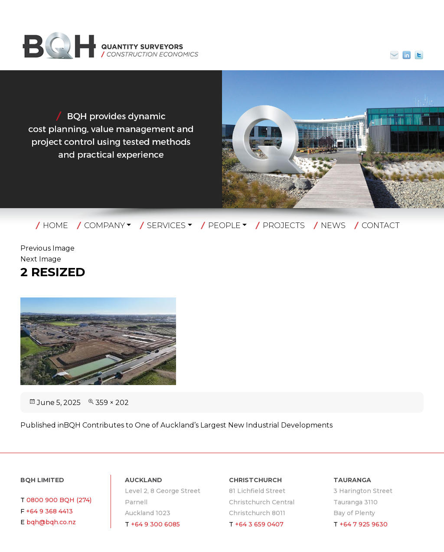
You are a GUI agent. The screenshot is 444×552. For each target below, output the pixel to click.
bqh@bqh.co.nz (398, 55)
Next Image (40, 259)
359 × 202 (112, 402)
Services (166, 225)
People (224, 225)
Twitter (419, 55)
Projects (284, 225)
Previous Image (47, 248)
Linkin (406, 55)
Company (104, 225)
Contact (381, 225)
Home (55, 225)
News (333, 225)
